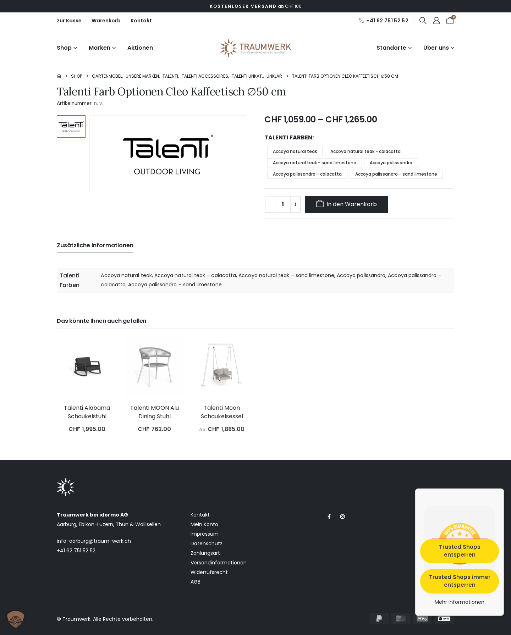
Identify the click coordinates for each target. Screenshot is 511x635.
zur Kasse (69, 20)
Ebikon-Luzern (96, 524)
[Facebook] (329, 517)
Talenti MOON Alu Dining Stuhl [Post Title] (154, 412)
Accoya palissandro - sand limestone (396, 174)
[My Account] (436, 21)
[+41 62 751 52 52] (383, 20)
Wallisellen (148, 524)
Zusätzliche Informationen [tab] (95, 245)
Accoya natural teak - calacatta (365, 151)
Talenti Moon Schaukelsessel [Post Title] (222, 412)
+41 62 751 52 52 (76, 550)
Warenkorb (106, 20)
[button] (423, 21)
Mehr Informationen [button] (459, 602)
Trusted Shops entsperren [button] (459, 551)
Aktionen (140, 48)
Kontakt (141, 20)
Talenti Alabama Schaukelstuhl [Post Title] (87, 412)
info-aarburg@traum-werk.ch (94, 541)
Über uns (436, 48)
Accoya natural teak (295, 151)
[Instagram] (342, 517)
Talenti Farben (288, 137)
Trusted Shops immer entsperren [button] (459, 581)
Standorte (391, 48)
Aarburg (66, 524)
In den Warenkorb (351, 204)
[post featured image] (87, 367)
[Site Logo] (255, 48)
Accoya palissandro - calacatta (307, 174)
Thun (122, 524)
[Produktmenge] (283, 204)
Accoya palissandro (391, 163)
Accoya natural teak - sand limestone (314, 163)
